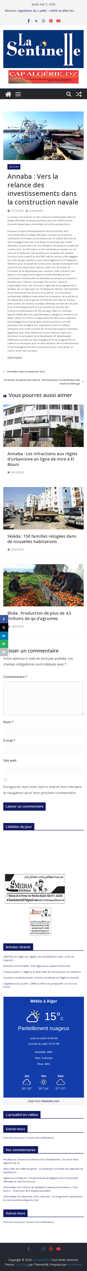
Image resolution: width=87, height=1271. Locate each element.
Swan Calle (9, 1168)
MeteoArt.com (50, 1101)
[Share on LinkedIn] (4, 635)
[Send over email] (4, 644)
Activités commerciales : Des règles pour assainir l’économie (36, 965)
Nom (8, 722)
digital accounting (13, 1177)
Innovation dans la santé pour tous (24, 371)
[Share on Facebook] (4, 619)
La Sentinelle (36, 210)
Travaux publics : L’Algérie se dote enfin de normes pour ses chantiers (42, 971)
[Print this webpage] (4, 652)
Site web (9, 760)
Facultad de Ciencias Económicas (21, 1159)
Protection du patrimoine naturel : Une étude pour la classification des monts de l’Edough (44, 381)
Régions (14, 166)
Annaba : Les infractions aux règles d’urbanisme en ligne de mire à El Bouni (42, 459)
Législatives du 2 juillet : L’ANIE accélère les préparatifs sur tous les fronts (45, 12)
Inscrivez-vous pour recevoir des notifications (28, 1137)
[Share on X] (4, 627)
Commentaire (15, 676)
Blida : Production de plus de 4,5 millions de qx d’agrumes (39, 615)
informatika (9, 1187)
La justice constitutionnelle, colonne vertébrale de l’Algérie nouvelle (41, 977)
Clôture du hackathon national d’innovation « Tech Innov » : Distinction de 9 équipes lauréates (40, 1189)
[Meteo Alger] (43, 1076)
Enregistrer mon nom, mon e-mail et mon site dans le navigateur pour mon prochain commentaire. (42, 790)
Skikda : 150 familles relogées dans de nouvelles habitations (41, 538)
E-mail (9, 740)
